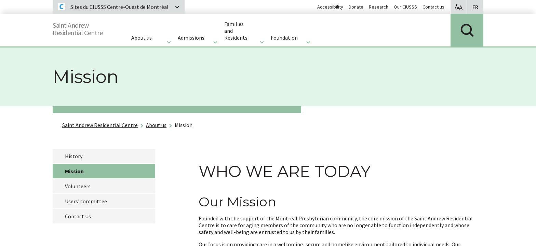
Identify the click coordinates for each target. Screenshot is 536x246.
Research (378, 7)
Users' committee (86, 201)
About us (156, 125)
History (73, 156)
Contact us (433, 7)
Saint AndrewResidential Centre (84, 27)
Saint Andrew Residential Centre (100, 125)
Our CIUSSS (405, 7)
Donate (356, 7)
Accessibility (330, 7)
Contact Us (78, 216)
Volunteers (78, 186)
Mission (183, 125)
